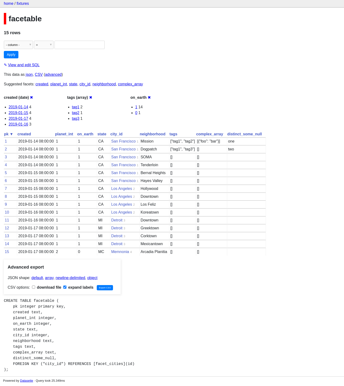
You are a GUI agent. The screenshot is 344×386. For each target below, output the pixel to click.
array (49, 278)
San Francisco (123, 141)
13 (7, 236)
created (42, 84)
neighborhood (104, 84)
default (37, 278)
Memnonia (120, 252)
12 (7, 228)
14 (7, 244)
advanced (53, 74)
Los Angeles (121, 189)
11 (7, 220)
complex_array (130, 84)
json (29, 74)
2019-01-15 (18, 113)
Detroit (117, 220)
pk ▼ (8, 134)
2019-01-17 (18, 118)
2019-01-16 (18, 124)
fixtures (22, 3)
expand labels (78, 287)
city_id (85, 84)
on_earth (85, 134)
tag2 (75, 113)
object (92, 278)
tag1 (75, 107)
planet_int (58, 84)
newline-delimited (70, 278)
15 (7, 252)
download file (46, 287)
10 (7, 212)
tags (173, 134)
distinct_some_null (244, 134)
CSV (39, 74)
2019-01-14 (18, 107)
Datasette (26, 380)
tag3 (75, 118)
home (8, 3)
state (73, 84)
